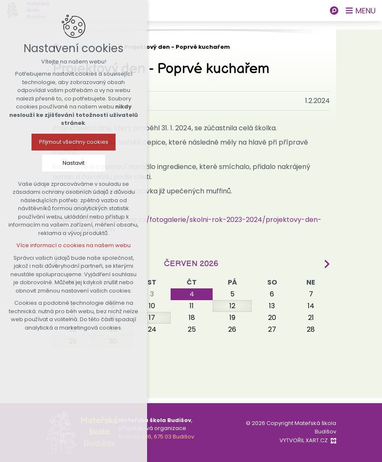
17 (152, 317)
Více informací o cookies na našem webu (58, 245)
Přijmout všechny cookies (58, 142)
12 (232, 306)
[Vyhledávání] (334, 10)
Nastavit (58, 163)
